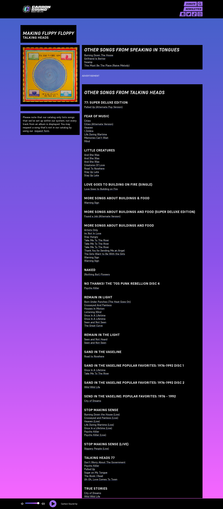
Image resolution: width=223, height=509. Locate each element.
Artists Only (91, 230)
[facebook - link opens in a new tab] (183, 16)
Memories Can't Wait (96, 137)
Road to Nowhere (94, 356)
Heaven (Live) (92, 421)
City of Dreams (92, 400)
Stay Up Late (91, 172)
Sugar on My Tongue (95, 472)
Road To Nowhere (94, 168)
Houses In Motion (94, 308)
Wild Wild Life (92, 387)
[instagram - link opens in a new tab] (200, 16)
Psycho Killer (91, 288)
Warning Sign (91, 202)
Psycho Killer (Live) (95, 435)
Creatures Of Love (94, 165)
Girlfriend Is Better (95, 58)
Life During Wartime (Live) (99, 424)
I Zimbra (88, 131)
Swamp (88, 62)
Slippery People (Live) (96, 448)
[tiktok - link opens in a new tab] (194, 16)
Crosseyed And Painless (98, 305)
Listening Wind (92, 312)
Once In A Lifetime (95, 315)
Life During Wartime (95, 134)
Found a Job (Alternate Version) (102, 216)
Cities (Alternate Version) (98, 124)
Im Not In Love (92, 233)
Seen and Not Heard (95, 339)
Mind (87, 141)
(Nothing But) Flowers (97, 274)
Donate (190, 5)
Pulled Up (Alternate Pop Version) (103, 107)
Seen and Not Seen (95, 322)
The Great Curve (93, 325)
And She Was (91, 154)
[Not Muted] (22, 504)
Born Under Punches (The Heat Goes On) (107, 301)
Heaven (88, 127)
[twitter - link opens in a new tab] (188, 16)
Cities (87, 120)
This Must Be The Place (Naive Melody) (107, 65)
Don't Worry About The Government (104, 462)
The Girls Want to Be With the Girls (104, 253)
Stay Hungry (91, 236)
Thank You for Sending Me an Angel (104, 250)
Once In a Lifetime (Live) (98, 428)
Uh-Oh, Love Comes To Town (100, 479)
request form (41, 131)
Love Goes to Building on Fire (101, 189)
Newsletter (193, 10)
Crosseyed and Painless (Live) (101, 417)
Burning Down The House (98, 55)
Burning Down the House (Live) (102, 414)
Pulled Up (89, 469)
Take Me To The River (96, 240)
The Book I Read (93, 476)
